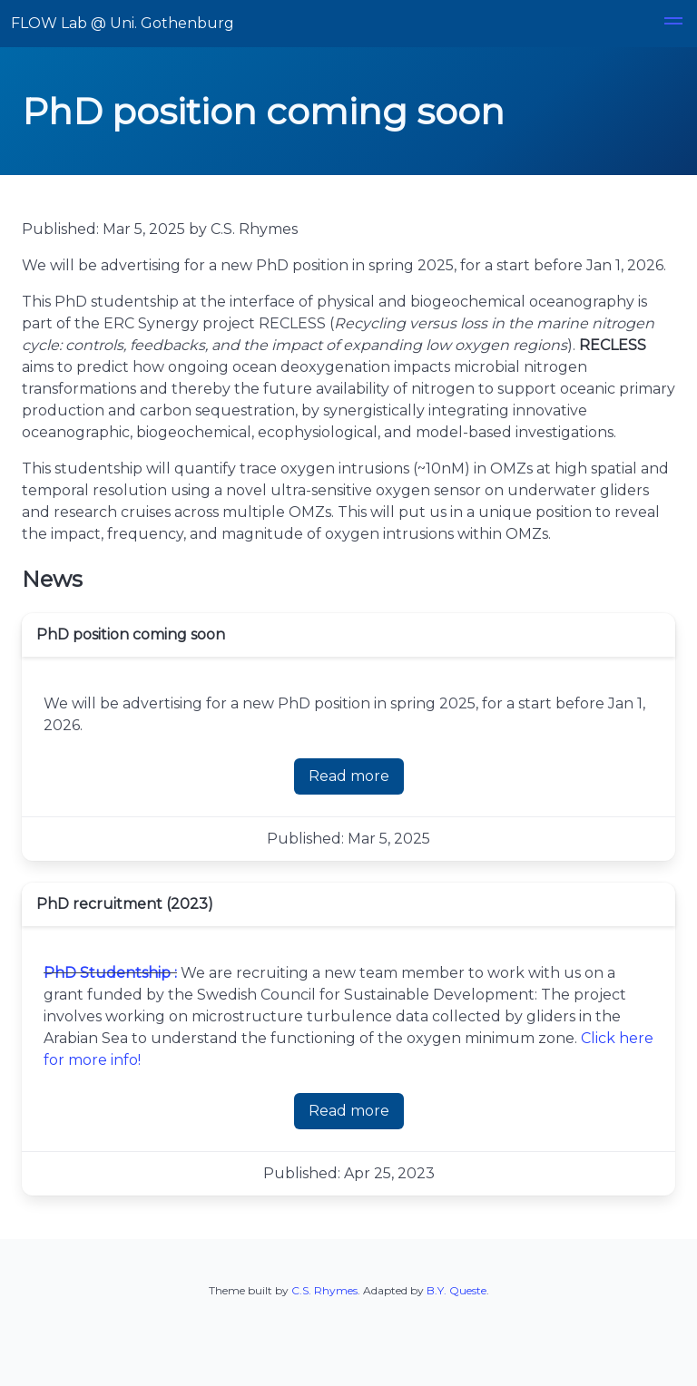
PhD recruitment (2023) (124, 904)
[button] (673, 23)
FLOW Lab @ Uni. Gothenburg (122, 23)
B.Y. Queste (456, 1290)
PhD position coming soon (130, 634)
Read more (349, 776)
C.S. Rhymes (324, 1290)
